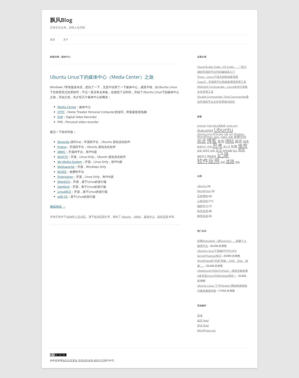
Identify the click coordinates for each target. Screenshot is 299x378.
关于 (65, 39)
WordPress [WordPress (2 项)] (205, 137)
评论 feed (203, 325)
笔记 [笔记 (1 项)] (235, 150)
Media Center (66, 107)
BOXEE (62, 172)
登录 (200, 315)
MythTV (62, 157)
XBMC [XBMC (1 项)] (217, 137)
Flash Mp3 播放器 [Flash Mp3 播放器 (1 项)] (216, 125)
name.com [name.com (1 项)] (231, 125)
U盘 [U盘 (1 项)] (226, 134)
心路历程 (202, 201)
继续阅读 (57, 207)
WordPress (204, 191)
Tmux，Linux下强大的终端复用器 (217, 77)
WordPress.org (206, 330)
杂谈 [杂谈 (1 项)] (199, 150)
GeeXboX (63, 187)
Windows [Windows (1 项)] (239, 134)
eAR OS (62, 197)
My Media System (69, 162)
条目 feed (203, 320)
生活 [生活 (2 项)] (219, 150)
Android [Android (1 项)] (201, 125)
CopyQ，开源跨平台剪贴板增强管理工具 (221, 82)
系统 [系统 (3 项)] (241, 150)
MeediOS (63, 182)
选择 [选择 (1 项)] (222, 162)
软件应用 (99, 216)
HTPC (61, 112)
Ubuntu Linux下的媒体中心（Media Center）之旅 (102, 77)
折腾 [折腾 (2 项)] (234, 146)
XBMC (61, 152)
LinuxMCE (64, 192)
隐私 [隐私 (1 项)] (237, 162)
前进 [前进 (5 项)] (201, 141)
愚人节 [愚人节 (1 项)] (226, 146)
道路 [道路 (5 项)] (230, 161)
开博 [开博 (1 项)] (209, 146)
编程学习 (202, 206)
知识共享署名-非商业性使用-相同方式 (83, 360)
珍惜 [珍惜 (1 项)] (212, 150)
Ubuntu (126, 216)
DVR (60, 117)
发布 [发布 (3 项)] (221, 141)
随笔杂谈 (202, 216)
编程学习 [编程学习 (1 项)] (201, 156)
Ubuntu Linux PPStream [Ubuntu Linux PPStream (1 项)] (210, 134)
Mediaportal (65, 167)
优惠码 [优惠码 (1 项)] (224, 137)
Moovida (63, 142)
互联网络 (202, 196)
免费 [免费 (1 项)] (230, 137)
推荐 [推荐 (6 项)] (243, 146)
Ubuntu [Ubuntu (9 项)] (223, 129)
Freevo (62, 147)
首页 (52, 39)
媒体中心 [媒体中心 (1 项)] (201, 146)
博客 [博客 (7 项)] (212, 140)
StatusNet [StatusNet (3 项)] (205, 130)
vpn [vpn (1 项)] (231, 134)
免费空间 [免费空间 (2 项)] (240, 137)
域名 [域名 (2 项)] (246, 141)
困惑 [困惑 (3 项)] (238, 141)
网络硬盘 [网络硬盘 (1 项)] (211, 156)
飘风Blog (61, 20)
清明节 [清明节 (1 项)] (206, 150)
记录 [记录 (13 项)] (223, 155)
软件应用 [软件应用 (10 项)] (208, 161)
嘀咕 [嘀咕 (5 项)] (229, 141)
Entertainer (65, 177)
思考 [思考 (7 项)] (217, 145)
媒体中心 (149, 216)
